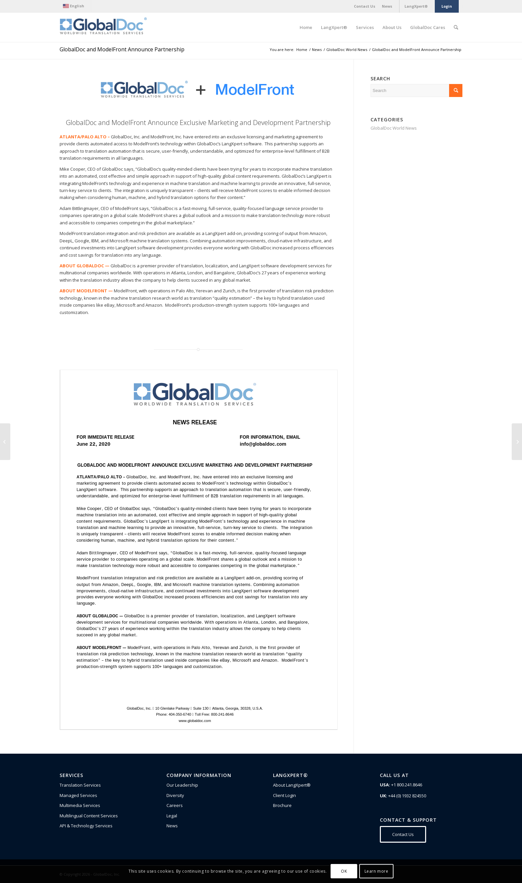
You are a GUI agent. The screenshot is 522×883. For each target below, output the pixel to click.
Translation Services (80, 785)
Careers (174, 805)
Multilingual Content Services (89, 816)
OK (344, 871)
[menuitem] (75, 6)
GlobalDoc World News (394, 128)
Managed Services (78, 795)
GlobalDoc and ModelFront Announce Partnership (122, 49)
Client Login (284, 795)
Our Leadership (182, 785)
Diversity (175, 795)
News (172, 826)
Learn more (377, 871)
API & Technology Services (86, 826)
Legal (171, 816)
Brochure (282, 805)
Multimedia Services (80, 805)
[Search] (455, 27)
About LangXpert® (292, 785)
